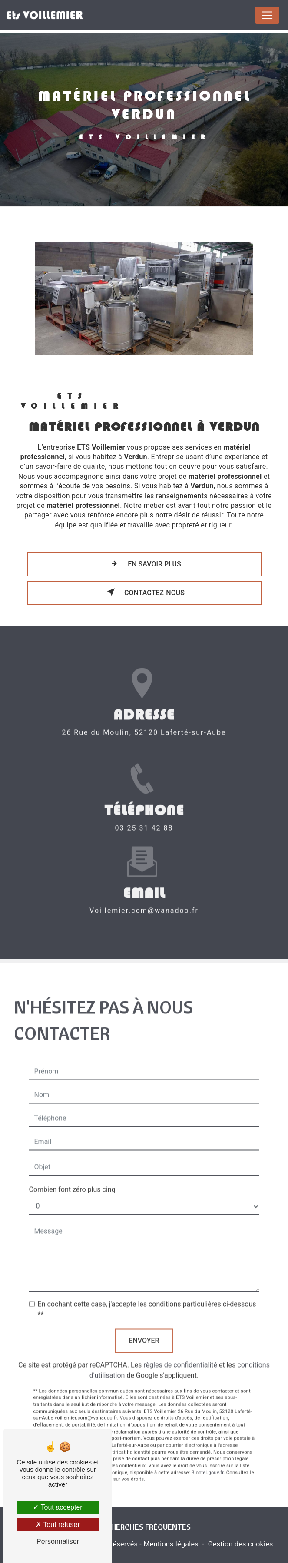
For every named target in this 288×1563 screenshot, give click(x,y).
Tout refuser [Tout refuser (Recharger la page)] (58, 1524)
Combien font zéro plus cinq (72, 1180)
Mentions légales (170, 1544)
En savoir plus (144, 563)
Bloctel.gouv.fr (208, 1463)
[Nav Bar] (267, 15)
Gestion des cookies (240, 1544)
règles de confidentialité (180, 1355)
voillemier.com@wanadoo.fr (144, 901)
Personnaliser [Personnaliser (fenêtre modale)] (57, 1541)
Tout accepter (57, 1507)
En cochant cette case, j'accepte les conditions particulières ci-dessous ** (147, 1299)
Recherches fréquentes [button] (144, 1526)
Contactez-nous (144, 592)
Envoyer (144, 1331)
